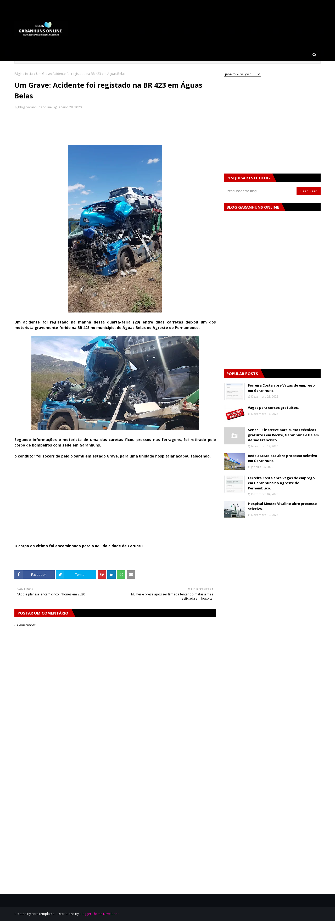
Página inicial (24, 73)
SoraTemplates (43, 914)
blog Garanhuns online (35, 107)
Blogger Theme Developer (99, 914)
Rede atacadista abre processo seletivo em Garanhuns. (282, 458)
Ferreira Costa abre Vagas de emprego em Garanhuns (281, 388)
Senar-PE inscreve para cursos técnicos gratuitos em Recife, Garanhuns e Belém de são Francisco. (283, 434)
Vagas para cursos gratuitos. (273, 407)
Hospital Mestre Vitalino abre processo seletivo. (282, 506)
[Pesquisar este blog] (260, 191)
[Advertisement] (115, 506)
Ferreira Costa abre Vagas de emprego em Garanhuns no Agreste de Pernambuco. (281, 483)
